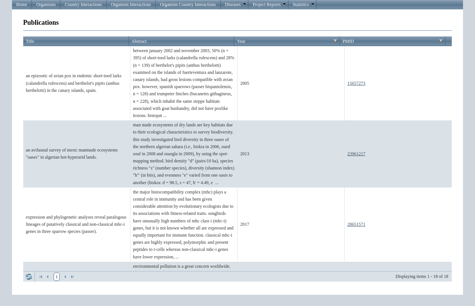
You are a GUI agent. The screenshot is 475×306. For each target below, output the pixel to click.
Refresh (29, 277)
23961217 (356, 153)
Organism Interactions (131, 4)
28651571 (356, 224)
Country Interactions (83, 4)
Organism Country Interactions (188, 4)
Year (241, 41)
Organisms (46, 4)
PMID (348, 41)
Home (21, 4)
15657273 (356, 83)
